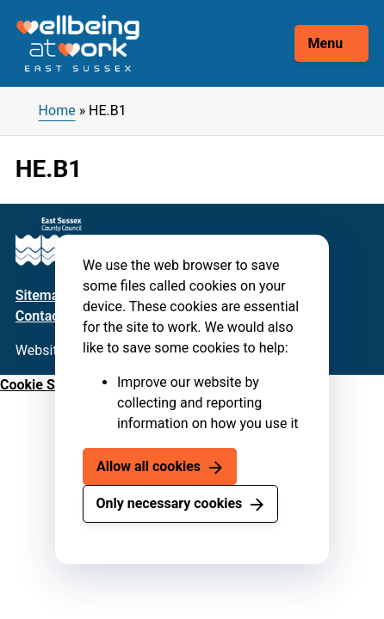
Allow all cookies (148, 466)
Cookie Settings (49, 385)
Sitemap (40, 295)
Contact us (48, 316)
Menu (326, 43)
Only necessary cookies (169, 503)
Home (57, 110)
